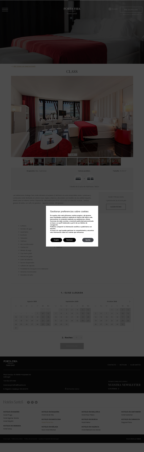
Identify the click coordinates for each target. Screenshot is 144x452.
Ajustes (87, 240)
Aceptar (56, 240)
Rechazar (69, 240)
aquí (60, 230)
